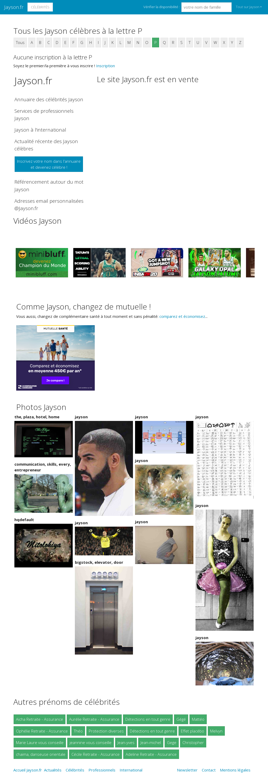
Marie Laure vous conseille (40, 742)
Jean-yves (126, 742)
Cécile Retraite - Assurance (95, 754)
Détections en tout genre (147, 719)
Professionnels (101, 770)
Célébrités (40, 7)
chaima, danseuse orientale (40, 754)
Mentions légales (235, 770)
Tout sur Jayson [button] (247, 6)
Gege (171, 742)
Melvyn (216, 731)
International (131, 770)
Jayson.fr (14, 7)
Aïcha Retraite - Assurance (39, 719)
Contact (209, 770)
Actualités (53, 770)
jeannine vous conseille (90, 742)
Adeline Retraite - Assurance (151, 754)
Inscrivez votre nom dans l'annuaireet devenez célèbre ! (49, 164)
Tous (20, 42)
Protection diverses (106, 731)
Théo (78, 731)
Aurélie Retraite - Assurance (94, 719)
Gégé (181, 719)
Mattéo (198, 719)
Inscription (105, 65)
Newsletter (187, 770)
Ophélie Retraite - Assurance (42, 731)
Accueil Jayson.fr (27, 770)
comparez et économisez (182, 316)
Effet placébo (192, 731)
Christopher (193, 742)
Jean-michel (151, 742)
